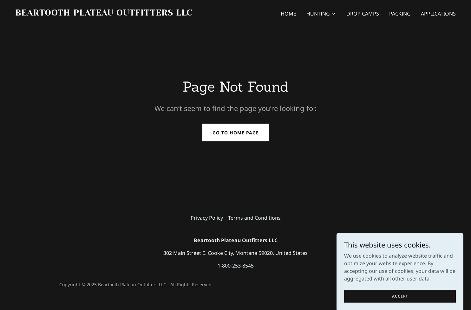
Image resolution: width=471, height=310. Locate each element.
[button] (321, 13)
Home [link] (288, 13)
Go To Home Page (236, 133)
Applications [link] (438, 13)
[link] (123, 13)
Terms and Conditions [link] (254, 217)
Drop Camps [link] (362, 13)
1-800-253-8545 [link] (236, 265)
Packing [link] (400, 13)
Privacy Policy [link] (207, 217)
